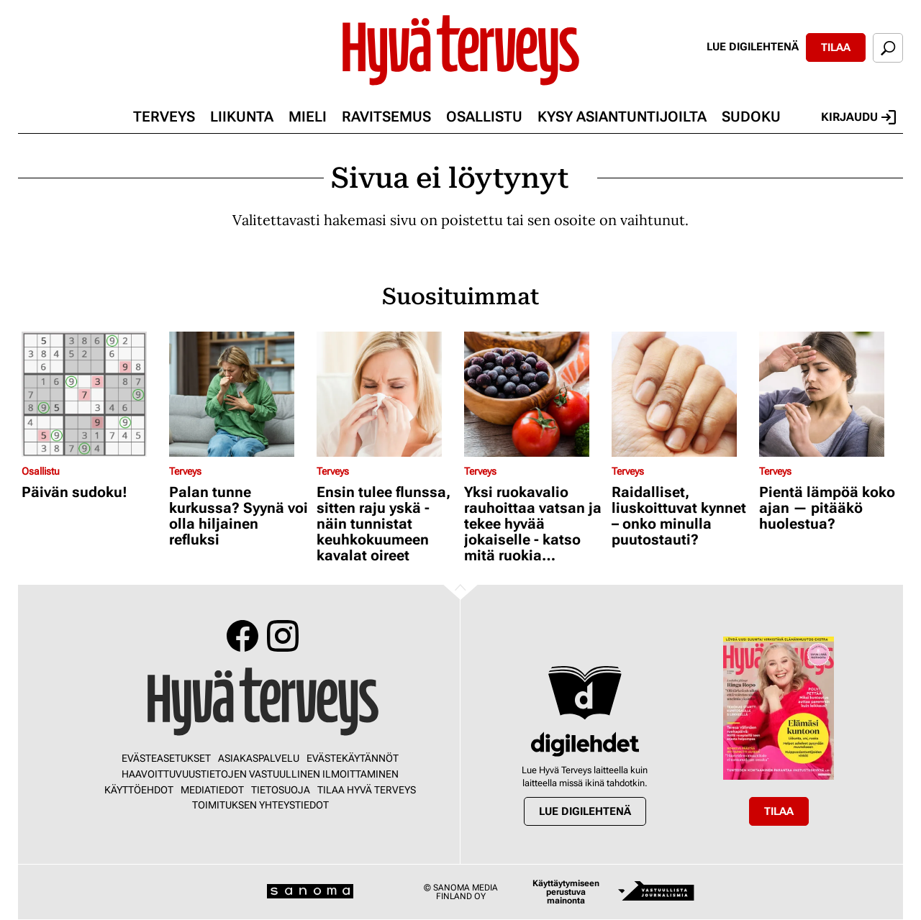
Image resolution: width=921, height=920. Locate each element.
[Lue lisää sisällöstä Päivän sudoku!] (92, 394)
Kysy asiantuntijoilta (622, 116)
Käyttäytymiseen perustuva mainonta (565, 892)
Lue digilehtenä (753, 46)
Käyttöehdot (138, 790)
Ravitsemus (386, 116)
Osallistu (484, 116)
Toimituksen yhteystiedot (260, 805)
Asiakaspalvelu (258, 758)
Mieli (308, 116)
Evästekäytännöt (353, 758)
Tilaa (835, 47)
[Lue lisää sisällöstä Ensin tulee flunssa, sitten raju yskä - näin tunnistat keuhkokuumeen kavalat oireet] (387, 394)
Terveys (164, 116)
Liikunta (241, 116)
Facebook (242, 636)
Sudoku (751, 116)
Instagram (283, 636)
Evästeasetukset (166, 758)
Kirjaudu (858, 117)
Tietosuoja (280, 790)
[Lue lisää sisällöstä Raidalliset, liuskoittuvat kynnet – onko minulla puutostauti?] (682, 394)
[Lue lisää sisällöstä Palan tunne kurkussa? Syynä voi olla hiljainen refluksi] (239, 394)
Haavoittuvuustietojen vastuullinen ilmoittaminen (260, 774)
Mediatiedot (212, 790)
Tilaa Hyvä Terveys (366, 790)
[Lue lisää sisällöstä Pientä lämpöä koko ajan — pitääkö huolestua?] (829, 394)
